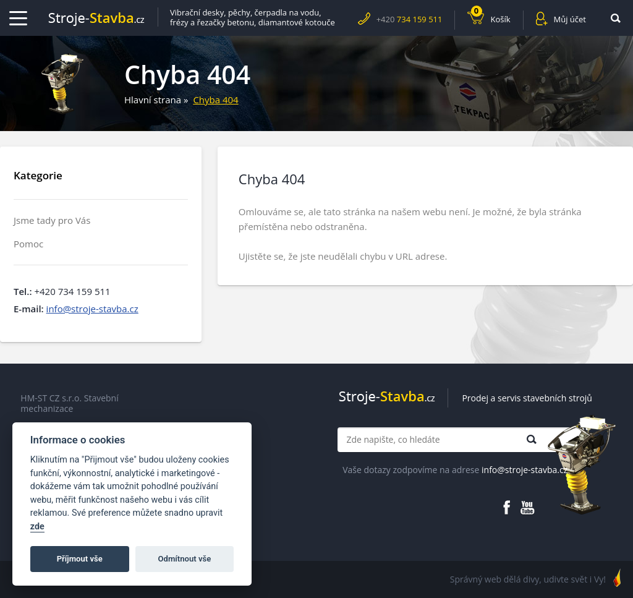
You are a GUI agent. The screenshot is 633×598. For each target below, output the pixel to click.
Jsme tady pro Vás (52, 220)
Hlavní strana (152, 99)
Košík (491, 18)
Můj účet (570, 19)
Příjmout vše (80, 558)
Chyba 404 (215, 99)
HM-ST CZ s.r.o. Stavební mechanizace (69, 403)
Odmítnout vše (184, 558)
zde (37, 526)
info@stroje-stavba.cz (92, 308)
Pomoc (28, 244)
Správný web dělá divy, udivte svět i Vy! (528, 579)
